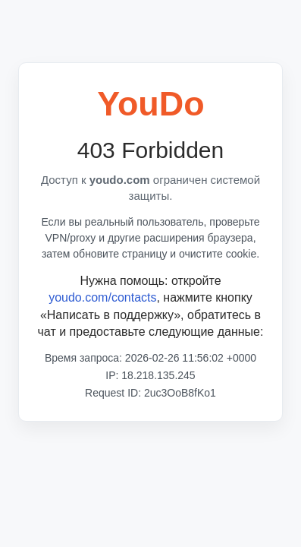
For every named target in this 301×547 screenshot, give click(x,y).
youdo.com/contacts (102, 297)
